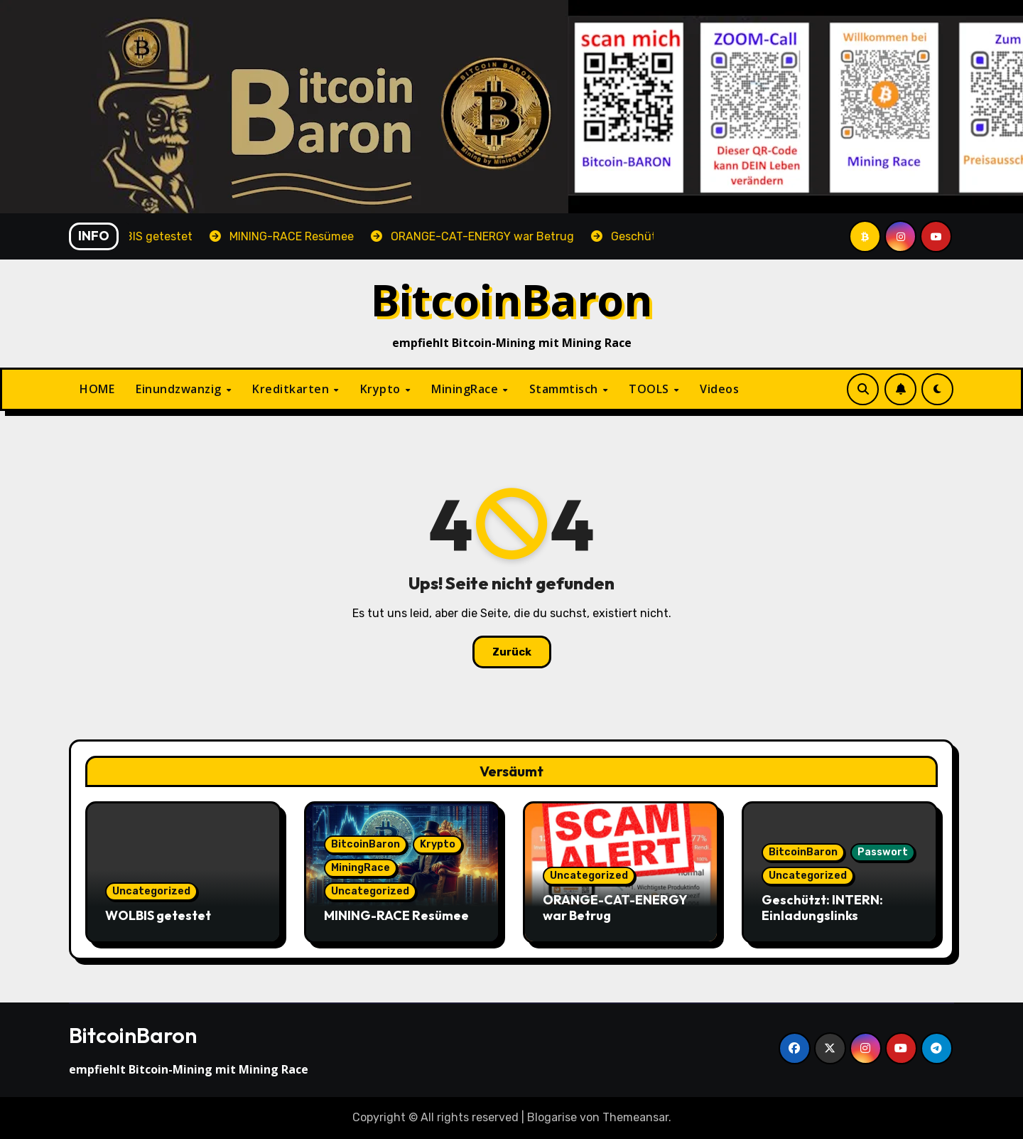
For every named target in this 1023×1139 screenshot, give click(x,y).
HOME (97, 389)
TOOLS (650, 389)
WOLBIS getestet (158, 915)
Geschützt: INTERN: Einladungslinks (822, 908)
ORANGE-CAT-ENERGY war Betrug (615, 908)
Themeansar (635, 1117)
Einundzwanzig (180, 389)
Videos (719, 389)
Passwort (882, 852)
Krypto (382, 389)
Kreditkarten (292, 389)
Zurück (511, 652)
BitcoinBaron (512, 299)
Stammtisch (565, 389)
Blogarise (552, 1117)
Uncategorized (151, 891)
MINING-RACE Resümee (396, 915)
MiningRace (466, 389)
